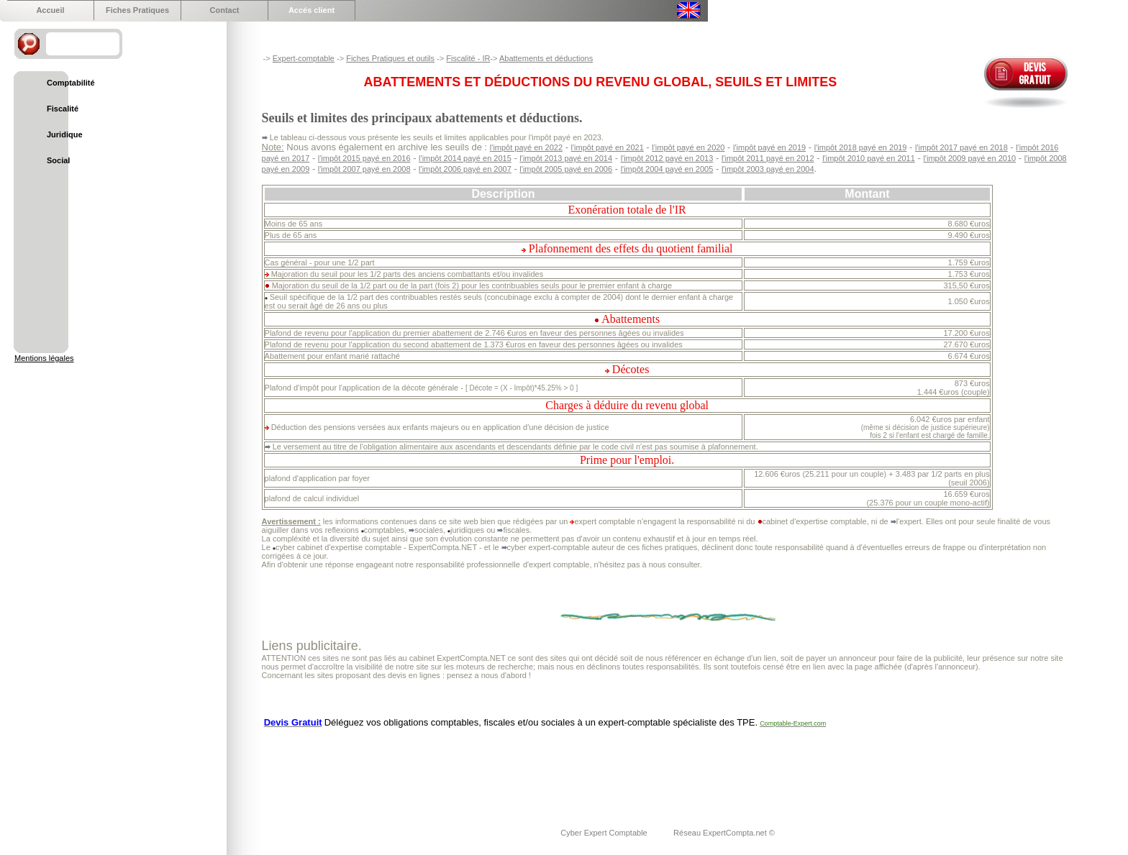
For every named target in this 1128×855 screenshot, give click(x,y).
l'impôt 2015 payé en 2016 (364, 158)
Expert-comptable (304, 58)
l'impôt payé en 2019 (769, 147)
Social (58, 160)
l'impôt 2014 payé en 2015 (465, 158)
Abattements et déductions (546, 58)
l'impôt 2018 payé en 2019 (860, 147)
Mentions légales (44, 358)
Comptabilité (71, 82)
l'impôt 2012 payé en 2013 (667, 158)
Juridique (65, 134)
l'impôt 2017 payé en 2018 (961, 147)
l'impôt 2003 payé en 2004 (768, 169)
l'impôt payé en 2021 (607, 147)
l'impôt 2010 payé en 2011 (868, 158)
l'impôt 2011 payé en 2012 (768, 158)
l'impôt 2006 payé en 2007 (465, 169)
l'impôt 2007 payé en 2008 (364, 169)
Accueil (50, 10)
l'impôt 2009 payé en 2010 (969, 158)
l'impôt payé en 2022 (526, 147)
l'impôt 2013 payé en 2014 (565, 158)
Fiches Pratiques (137, 10)
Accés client (311, 10)
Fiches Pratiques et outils (390, 58)
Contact (225, 10)
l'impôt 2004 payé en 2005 (667, 169)
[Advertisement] (524, 768)
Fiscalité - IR (468, 58)
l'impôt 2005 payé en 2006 (565, 169)
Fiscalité (62, 108)
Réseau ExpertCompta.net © (724, 832)
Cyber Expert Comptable (605, 832)
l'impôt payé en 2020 (688, 147)
